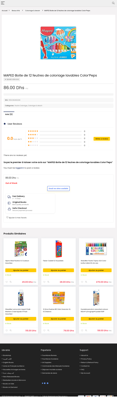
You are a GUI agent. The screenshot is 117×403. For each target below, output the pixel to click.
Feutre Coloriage (20, 105)
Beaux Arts (16, 10)
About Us (84, 355)
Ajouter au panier (20, 270)
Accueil (4, 10)
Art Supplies (46, 362)
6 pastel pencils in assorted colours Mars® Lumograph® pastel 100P (94, 310)
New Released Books (11, 376)
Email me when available (58, 188)
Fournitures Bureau (49, 355)
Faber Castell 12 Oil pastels (53, 261)
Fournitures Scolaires (50, 359)
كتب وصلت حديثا (8, 373)
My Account (85, 373)
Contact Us (85, 366)
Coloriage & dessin (32, 10)
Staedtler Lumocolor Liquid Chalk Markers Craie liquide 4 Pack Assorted (17, 311)
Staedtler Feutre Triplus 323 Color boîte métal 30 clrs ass (93, 262)
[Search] (113, 3)
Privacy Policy (86, 359)
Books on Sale (8, 384)
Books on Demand (10, 387)
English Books (8, 362)
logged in (19, 168)
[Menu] (3, 3)
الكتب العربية (7, 359)
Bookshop (7, 355)
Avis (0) (9, 114)
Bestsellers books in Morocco (14, 380)
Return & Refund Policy (89, 362)
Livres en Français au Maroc (13, 366)
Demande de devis (49, 373)
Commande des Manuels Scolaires (55, 366)
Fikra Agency (62, 396)
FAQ (82, 369)
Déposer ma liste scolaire (52, 369)
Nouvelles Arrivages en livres (14, 369)
